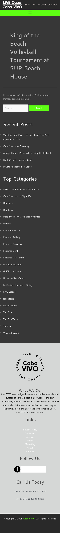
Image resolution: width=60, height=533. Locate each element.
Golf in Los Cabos (12, 271)
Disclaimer (30, 433)
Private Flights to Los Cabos (17, 166)
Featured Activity (11, 237)
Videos (30, 440)
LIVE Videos (9, 291)
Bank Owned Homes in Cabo (17, 159)
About (30, 447)
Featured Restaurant (13, 257)
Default (7, 223)
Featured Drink (10, 250)
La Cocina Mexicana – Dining (17, 284)
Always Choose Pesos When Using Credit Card (27, 152)
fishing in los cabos (13, 264)
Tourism (7, 325)
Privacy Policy (30, 429)
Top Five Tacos (10, 319)
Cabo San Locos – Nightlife (17, 196)
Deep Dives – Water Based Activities (21, 216)
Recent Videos (10, 305)
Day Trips (8, 209)
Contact (30, 451)
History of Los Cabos (13, 278)
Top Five (7, 312)
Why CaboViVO (11, 332)
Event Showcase (11, 230)
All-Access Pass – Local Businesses (21, 189)
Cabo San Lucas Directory (16, 146)
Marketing (30, 444)
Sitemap (30, 436)
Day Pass (7, 202)
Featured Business (12, 244)
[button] (30, 13)
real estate (8, 298)
